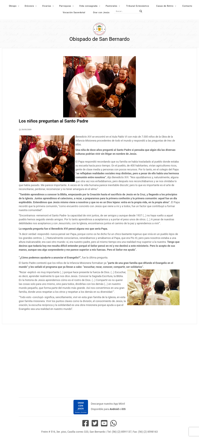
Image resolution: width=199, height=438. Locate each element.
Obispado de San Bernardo (99, 39)
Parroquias (65, 6)
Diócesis (29, 6)
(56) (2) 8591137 (122, 431)
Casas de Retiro (165, 6)
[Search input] (127, 11)
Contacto (187, 6)
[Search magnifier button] (141, 11)
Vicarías (46, 6)
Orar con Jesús (101, 12)
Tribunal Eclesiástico (137, 6)
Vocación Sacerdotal (74, 12)
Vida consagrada (88, 6)
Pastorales (111, 6)
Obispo (12, 6)
